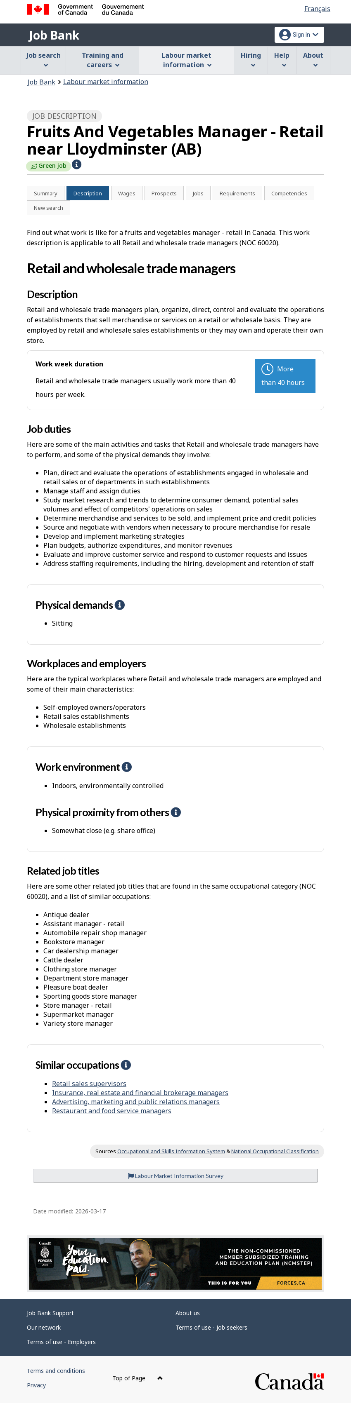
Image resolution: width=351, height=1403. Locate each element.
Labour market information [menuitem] (186, 60)
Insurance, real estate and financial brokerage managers (140, 1092)
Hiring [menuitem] (251, 59)
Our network (44, 1327)
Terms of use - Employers (61, 1342)
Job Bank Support (50, 1313)
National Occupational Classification (275, 1151)
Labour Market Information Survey (175, 1175)
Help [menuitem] (281, 59)
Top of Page (137, 1378)
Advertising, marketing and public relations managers (136, 1101)
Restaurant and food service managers (111, 1110)
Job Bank (54, 35)
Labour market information (105, 81)
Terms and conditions (56, 1371)
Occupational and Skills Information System (171, 1151)
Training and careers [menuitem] (102, 60)
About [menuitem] (313, 59)
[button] (76, 164)
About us (188, 1313)
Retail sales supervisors (89, 1083)
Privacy (36, 1385)
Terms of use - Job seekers (211, 1327)
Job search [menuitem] (43, 59)
